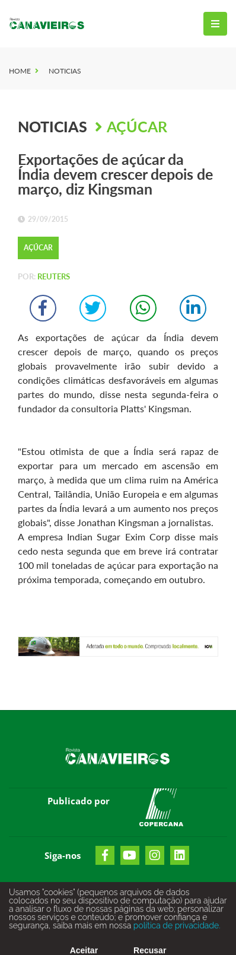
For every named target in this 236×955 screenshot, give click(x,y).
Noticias (65, 70)
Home (20, 70)
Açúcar (137, 126)
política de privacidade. (175, 929)
